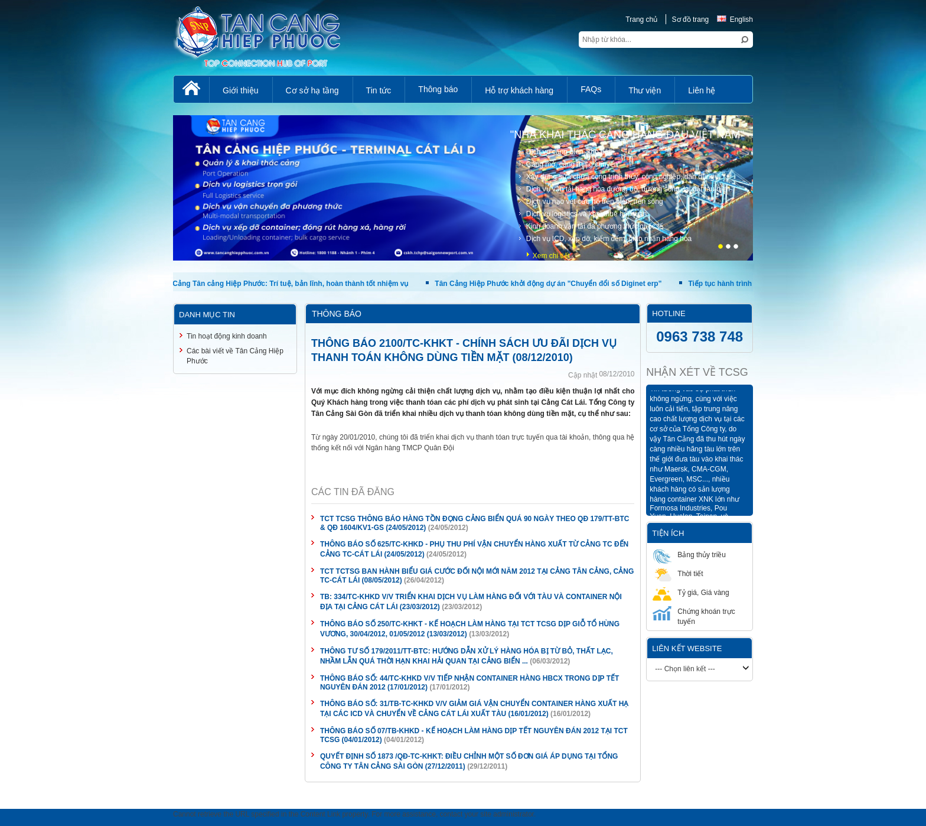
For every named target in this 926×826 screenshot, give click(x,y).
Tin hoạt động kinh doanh (227, 336)
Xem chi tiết (551, 256)
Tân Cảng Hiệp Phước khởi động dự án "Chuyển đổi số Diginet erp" (548, 283)
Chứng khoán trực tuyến (694, 616)
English (735, 19)
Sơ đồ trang (690, 19)
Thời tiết (678, 573)
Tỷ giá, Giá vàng (691, 592)
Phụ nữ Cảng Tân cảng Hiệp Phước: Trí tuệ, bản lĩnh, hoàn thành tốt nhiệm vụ (277, 283)
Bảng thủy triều (689, 554)
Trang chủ (641, 19)
